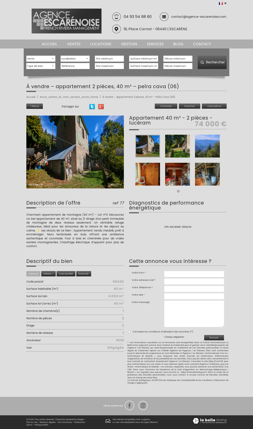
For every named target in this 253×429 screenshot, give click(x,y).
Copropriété (66, 273)
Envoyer (214, 337)
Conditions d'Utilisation (213, 380)
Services (155, 44)
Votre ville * (138, 294)
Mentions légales (48, 422)
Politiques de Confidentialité (181, 380)
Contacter (166, 106)
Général (33, 273)
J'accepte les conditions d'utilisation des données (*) (162, 331)
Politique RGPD (41, 424)
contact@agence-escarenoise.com (198, 17)
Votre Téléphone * (142, 287)
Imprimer (189, 106)
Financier (83, 273)
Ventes (73, 44)
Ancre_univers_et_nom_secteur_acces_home (69, 97)
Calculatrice (214, 106)
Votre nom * (138, 272)
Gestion (129, 44)
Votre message (141, 302)
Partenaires (79, 422)
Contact (202, 44)
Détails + (48, 273)
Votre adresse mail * (143, 280)
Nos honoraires (65, 422)
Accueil (49, 44)
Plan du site (31, 422)
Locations (100, 44)
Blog (178, 44)
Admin (29, 424)
